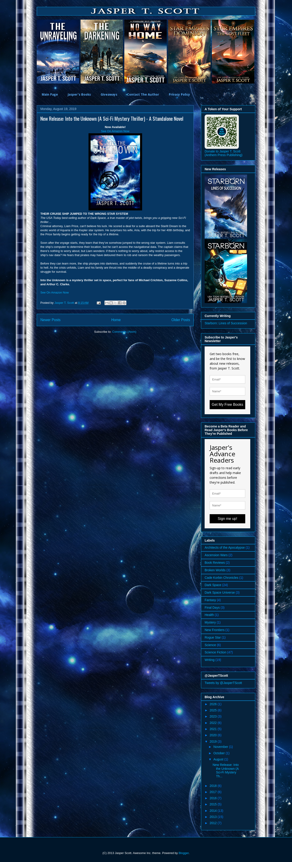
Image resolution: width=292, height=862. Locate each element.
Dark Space (213, 585)
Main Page (50, 94)
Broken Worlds (215, 570)
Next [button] (258, 51)
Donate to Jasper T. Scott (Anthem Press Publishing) (223, 153)
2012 (214, 823)
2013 (214, 817)
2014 (214, 810)
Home (116, 320)
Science (210, 645)
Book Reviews (215, 562)
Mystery (210, 622)
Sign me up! (227, 519)
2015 (214, 804)
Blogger (184, 853)
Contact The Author (143, 94)
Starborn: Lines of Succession (226, 323)
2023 (214, 716)
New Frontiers (214, 630)
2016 (214, 798)
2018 (214, 786)
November (221, 747)
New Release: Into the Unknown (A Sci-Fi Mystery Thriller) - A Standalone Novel (111, 118)
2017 (214, 792)
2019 (214, 741)
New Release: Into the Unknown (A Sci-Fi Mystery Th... (226, 770)
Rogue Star (213, 637)
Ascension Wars (216, 555)
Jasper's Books (79, 94)
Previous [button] (33, 51)
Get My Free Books (227, 404)
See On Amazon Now (115, 131)
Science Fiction (215, 652)
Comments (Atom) (124, 331)
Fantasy (210, 600)
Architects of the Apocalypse (225, 547)
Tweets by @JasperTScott (223, 683)
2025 (214, 710)
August (218, 759)
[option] (59, 52)
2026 (214, 704)
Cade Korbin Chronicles (221, 577)
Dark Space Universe (220, 592)
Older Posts (181, 320)
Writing (209, 660)
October (219, 753)
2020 (214, 735)
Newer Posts (50, 320)
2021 (214, 729)
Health (209, 615)
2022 (214, 723)
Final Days (212, 607)
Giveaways (109, 94)
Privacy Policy (179, 94)
